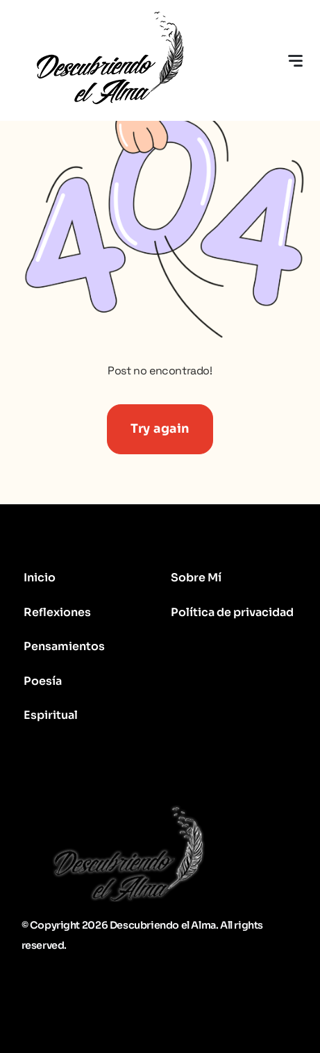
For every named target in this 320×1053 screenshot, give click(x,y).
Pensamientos (64, 646)
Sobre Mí (196, 577)
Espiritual (51, 715)
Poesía (43, 681)
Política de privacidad (232, 612)
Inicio (40, 577)
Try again (160, 428)
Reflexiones (57, 612)
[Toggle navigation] (295, 60)
